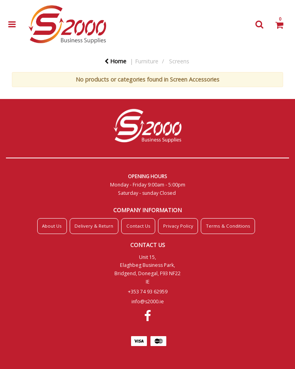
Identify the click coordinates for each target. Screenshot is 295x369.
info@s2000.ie (147, 301)
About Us (52, 226)
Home (115, 61)
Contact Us (138, 226)
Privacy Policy (178, 226)
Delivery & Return (93, 226)
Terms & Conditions (228, 226)
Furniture (146, 61)
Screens (179, 61)
